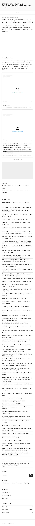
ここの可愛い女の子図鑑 (7, 107)
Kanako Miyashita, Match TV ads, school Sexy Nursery (16, 433)
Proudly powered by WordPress (8, 523)
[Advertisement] (17, 170)
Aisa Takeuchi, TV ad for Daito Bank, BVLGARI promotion (16, 207)
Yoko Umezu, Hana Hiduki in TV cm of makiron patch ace (16, 315)
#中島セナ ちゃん (6, 105)
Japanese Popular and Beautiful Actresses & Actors (16, 5)
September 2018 (6, 495)
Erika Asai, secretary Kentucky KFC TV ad (12, 403)
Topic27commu (14, 17)
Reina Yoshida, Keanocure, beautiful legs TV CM (14, 398)
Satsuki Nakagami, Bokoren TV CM (11, 425)
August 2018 (5, 498)
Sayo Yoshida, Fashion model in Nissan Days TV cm (15, 323)
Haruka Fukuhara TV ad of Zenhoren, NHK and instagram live (17, 278)
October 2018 (5, 492)
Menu (17, 12)
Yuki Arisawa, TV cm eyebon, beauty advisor (13, 401)
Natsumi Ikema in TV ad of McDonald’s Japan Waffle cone (16, 281)
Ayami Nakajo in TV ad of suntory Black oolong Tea (15, 219)
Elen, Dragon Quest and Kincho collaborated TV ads (15, 440)
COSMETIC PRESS (7, 155)
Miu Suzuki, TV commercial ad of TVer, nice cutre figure (16, 298)
